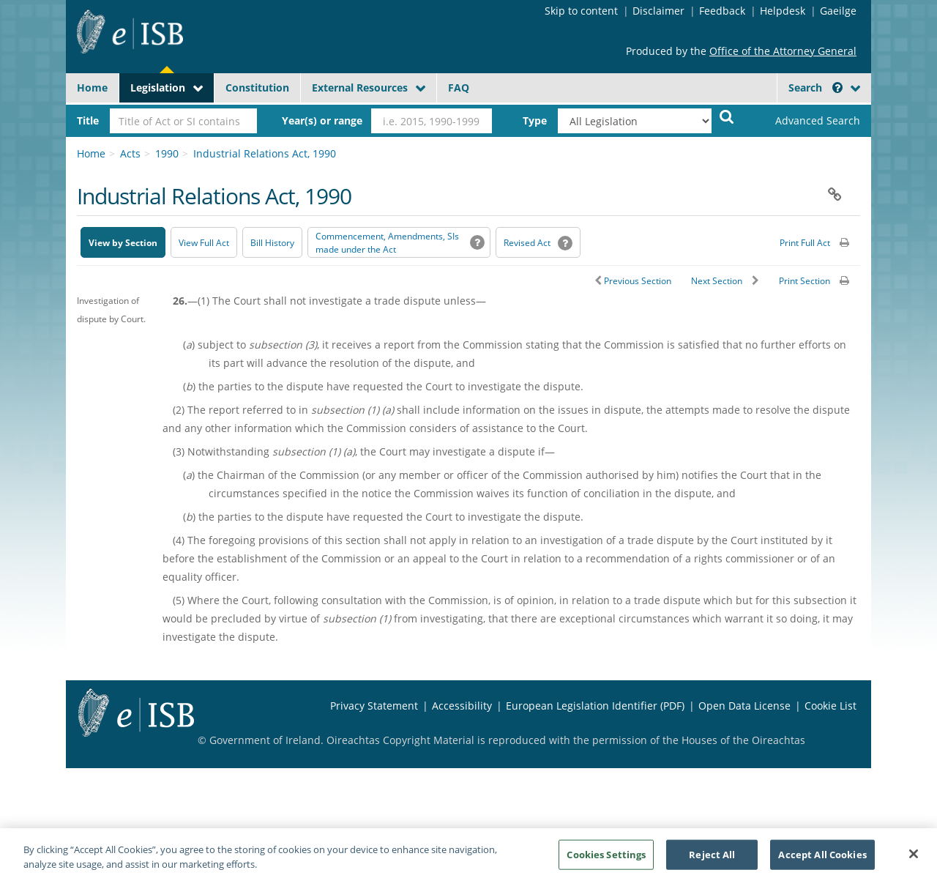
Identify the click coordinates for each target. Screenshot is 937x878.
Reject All (712, 859)
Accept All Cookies (822, 859)
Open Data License (744, 706)
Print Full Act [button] (805, 243)
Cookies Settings (606, 859)
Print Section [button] (804, 281)
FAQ (458, 87)
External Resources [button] (360, 87)
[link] (805, 120)
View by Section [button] (123, 243)
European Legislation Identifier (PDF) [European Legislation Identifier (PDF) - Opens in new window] (595, 706)
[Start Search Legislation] (727, 116)
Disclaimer (658, 11)
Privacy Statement (374, 706)
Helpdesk (782, 11)
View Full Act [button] (204, 243)
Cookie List (830, 706)
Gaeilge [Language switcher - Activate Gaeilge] (838, 11)
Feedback (722, 11)
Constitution (257, 87)
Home (92, 87)
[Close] (913, 859)
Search (815, 87)
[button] (837, 87)
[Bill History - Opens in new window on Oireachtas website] (272, 242)
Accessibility (462, 706)
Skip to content (581, 11)
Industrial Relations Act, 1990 (264, 153)
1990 (167, 153)
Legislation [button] (157, 87)
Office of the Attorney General (782, 51)
